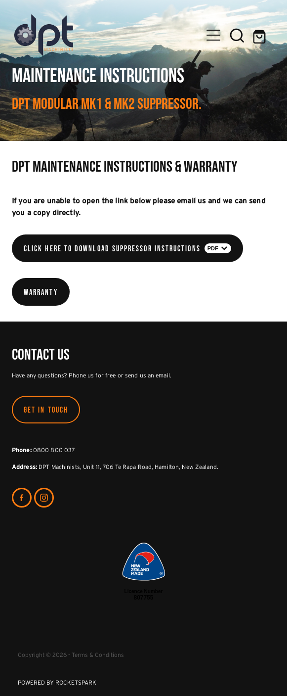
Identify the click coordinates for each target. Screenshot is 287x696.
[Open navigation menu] (213, 35)
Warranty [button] (41, 291)
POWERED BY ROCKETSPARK (57, 682)
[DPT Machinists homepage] (108, 35)
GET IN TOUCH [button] (46, 409)
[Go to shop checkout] (261, 35)
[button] (237, 35)
